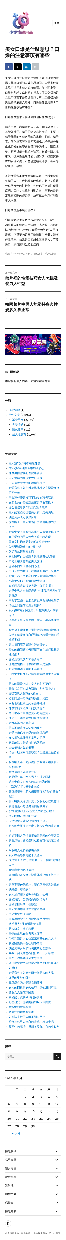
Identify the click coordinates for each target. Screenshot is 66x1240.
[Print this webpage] (35, 66)
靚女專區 (10, 1168)
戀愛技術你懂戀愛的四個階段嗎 (28, 732)
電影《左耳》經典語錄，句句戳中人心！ (34, 688)
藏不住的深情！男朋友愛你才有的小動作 (34, 1026)
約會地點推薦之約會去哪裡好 (27, 703)
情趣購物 (10, 1151)
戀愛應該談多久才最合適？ (25, 659)
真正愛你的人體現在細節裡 (25, 982)
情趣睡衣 (10, 1211)
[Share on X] (18, 66)
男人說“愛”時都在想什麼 (24, 463)
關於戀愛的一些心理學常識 (25, 943)
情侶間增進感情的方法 (23, 816)
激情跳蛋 (10, 1177)
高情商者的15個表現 (21, 870)
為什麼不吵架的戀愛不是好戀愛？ (30, 713)
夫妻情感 (17, 424)
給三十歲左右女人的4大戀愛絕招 (29, 781)
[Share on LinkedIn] (27, 66)
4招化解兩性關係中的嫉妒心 (26, 468)
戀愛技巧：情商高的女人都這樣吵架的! (33, 576)
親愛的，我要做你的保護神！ (27, 997)
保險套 (9, 1202)
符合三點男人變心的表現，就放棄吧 (31, 1021)
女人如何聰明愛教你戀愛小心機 (28, 894)
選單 (56, 23)
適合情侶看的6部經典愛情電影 (28, 507)
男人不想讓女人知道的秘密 (25, 728)
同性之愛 (10, 1194)
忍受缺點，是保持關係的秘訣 (27, 742)
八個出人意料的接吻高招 (24, 850)
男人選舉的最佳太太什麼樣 (25, 478)
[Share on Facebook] (9, 66)
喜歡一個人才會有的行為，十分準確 (31, 953)
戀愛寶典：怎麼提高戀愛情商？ (28, 899)
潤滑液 (9, 1185)
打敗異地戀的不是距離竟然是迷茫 (30, 919)
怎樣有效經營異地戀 (21, 551)
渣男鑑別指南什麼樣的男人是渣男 (30, 664)
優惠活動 (14, 410)
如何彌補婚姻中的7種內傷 (25, 546)
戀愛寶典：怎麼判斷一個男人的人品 (31, 972)
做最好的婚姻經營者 (21, 1012)
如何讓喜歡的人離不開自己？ (27, 1017)
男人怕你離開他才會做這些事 (27, 909)
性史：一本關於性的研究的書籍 (28, 718)
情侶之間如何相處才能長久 (25, 605)
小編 (7, 253)
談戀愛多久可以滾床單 (23, 517)
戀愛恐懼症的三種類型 (23, 904)
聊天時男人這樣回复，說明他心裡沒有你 (34, 801)
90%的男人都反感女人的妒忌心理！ (32, 811)
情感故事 (17, 429)
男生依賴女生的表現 (21, 747)
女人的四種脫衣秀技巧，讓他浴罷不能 (32, 987)
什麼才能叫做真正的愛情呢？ (27, 708)
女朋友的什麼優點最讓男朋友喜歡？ (31, 502)
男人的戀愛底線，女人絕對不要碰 (30, 683)
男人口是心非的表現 (21, 928)
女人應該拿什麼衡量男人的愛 (27, 737)
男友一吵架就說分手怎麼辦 (25, 958)
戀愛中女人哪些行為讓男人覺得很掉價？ (34, 532)
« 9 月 (16, 1133)
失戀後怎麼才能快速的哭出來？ (28, 821)
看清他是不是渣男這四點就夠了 (28, 806)
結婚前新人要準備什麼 (23, 772)
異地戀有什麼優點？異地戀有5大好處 (32, 556)
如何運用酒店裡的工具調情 (25, 669)
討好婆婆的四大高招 (21, 723)
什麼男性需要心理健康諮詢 (25, 473)
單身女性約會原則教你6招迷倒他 (29, 541)
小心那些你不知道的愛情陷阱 (27, 581)
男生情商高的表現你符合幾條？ (28, 644)
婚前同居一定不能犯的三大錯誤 (28, 698)
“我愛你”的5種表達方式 (24, 786)
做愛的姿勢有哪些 (20, 977)
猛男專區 (10, 1159)
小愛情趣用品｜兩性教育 (17, 1233)
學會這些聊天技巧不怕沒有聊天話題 (31, 497)
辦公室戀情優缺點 (20, 914)
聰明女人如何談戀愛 (21, 992)
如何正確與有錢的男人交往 (25, 561)
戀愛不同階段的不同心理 (24, 566)
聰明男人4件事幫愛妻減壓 (25, 923)
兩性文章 (38, 253)
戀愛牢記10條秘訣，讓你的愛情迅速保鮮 (34, 884)
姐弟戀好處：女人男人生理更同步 (30, 776)
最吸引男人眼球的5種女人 (25, 693)
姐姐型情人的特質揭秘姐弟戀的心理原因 (34, 835)
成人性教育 (50, 253)
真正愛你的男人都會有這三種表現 (30, 536)
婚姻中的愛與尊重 (20, 1007)
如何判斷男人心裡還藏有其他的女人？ (32, 938)
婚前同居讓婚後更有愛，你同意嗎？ (31, 585)
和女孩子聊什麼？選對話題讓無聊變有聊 (34, 630)
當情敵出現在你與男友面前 (25, 933)
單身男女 (17, 419)
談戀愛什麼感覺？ (20, 889)
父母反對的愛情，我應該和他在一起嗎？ (34, 571)
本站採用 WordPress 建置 (47, 1233)
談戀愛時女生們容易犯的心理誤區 (30, 948)
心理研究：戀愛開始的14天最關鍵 (30, 1002)
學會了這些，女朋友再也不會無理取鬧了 (34, 600)
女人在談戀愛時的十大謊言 (25, 855)
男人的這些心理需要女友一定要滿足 (31, 512)
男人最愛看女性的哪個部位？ (27, 483)
